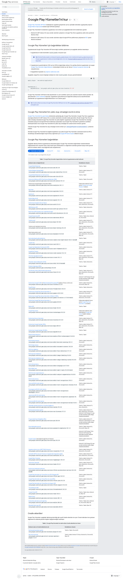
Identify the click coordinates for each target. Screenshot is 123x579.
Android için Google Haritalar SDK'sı (37, 324)
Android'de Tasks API (34, 462)
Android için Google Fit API (35, 282)
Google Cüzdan (32, 438)
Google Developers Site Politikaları (32, 547)
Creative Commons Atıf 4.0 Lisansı (52, 545)
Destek (65, 2)
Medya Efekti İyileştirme (34, 334)
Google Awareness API (34, 216)
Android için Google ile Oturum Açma (38, 202)
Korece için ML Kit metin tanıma (36, 401)
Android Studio (93, 560)
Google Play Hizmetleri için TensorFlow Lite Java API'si (42, 479)
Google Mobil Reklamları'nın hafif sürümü (39, 175)
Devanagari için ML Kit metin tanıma (37, 389)
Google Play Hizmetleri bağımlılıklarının (42, 67)
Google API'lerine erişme (67, 133)
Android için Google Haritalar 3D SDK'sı (38, 330)
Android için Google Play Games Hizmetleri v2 (40, 291)
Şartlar (24, 575)
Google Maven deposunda (35, 26)
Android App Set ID (33, 198)
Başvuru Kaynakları (48, 2)
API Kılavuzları (54, 15)
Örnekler (58, 2)
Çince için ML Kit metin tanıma (36, 383)
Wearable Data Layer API (35, 505)
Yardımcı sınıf (32, 220)
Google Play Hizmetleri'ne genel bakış (38, 116)
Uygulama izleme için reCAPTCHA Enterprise (40, 449)
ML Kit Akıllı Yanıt (33, 368)
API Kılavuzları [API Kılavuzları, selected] (26, 2)
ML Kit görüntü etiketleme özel (36, 358)
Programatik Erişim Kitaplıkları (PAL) (37, 419)
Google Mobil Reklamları (34, 166)
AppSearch (31, 194)
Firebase (57, 569)
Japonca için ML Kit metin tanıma (37, 395)
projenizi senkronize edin (52, 72)
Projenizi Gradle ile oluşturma (75, 59)
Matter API (31, 306)
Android (43, 569)
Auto (58, 151)
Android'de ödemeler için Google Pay (38, 501)
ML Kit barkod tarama (34, 340)
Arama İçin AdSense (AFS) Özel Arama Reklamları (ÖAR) (43, 179)
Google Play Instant (33, 310)
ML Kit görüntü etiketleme (35, 353)
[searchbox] (10, 7)
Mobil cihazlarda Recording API (50, 282)
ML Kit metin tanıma (33, 379)
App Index (31, 189)
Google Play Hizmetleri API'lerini (37, 24)
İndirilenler (73, 2)
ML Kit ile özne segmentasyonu (36, 373)
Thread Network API (34, 487)
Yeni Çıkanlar (36, 2)
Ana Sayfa (30, 15)
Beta (79, 2)
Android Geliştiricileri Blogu (29, 560)
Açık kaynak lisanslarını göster (36, 410)
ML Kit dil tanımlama (34, 364)
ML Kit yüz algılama (33, 349)
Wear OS (87, 151)
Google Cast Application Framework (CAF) (39, 247)
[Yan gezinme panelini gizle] (18, 576)
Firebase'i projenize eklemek (80, 67)
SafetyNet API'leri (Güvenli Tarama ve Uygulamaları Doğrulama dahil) (46, 454)
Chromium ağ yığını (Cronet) (35, 256)
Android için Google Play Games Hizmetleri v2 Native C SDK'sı (43, 296)
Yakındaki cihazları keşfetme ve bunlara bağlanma (41, 405)
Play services (10, 2)
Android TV (50, 151)
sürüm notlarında (40, 96)
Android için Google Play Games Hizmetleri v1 (40, 300)
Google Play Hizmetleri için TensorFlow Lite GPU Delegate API (44, 474)
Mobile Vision (32, 496)
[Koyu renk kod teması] (91, 78)
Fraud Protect (32, 287)
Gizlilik (29, 575)
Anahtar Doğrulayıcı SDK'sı (35, 266)
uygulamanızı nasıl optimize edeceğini (79, 103)
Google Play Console (95, 563)
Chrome (50, 569)
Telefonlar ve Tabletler (37, 151)
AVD (86, 37)
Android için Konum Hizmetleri (36, 318)
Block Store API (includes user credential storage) (41, 211)
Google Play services (44, 15)
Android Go (67, 151)
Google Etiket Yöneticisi (34, 458)
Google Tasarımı (60, 563)
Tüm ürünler (80, 569)
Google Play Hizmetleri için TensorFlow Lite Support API (42, 483)
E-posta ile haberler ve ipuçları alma (31, 563)
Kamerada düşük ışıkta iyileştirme (37, 238)
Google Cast (32, 242)
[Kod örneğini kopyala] (94, 78)
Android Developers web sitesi (63, 560)
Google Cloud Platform (67, 569)
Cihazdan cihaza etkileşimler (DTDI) (37, 261)
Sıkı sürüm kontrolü (33, 534)
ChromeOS (77, 151)
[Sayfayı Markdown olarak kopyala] (74, 19)
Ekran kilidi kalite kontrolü (35, 426)
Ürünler (36, 15)
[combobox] (96, 1)
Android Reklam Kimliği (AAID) (36, 170)
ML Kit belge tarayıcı (33, 345)
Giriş (120, 2)
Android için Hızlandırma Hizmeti (37, 468)
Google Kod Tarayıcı (33, 251)
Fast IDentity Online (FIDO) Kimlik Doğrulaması (40, 270)
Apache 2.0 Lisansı (75, 545)
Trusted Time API (33, 492)
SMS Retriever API (33, 207)
